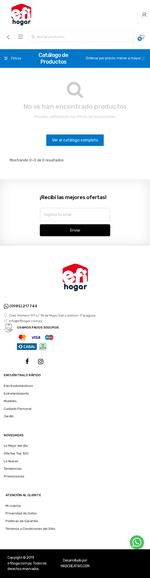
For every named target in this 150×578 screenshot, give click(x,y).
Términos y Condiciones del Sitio (30, 529)
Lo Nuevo (11, 461)
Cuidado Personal (17, 409)
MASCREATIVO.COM (75, 566)
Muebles (10, 401)
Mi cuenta (13, 506)
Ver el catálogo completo (75, 140)
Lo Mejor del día (16, 446)
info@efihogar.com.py (23, 321)
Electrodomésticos (18, 386)
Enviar (75, 230)
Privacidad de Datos (21, 513)
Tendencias (13, 468)
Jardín (9, 416)
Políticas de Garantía (21, 521)
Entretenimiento (16, 393)
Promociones (14, 476)
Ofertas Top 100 (16, 453)
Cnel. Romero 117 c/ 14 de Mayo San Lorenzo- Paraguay (50, 315)
